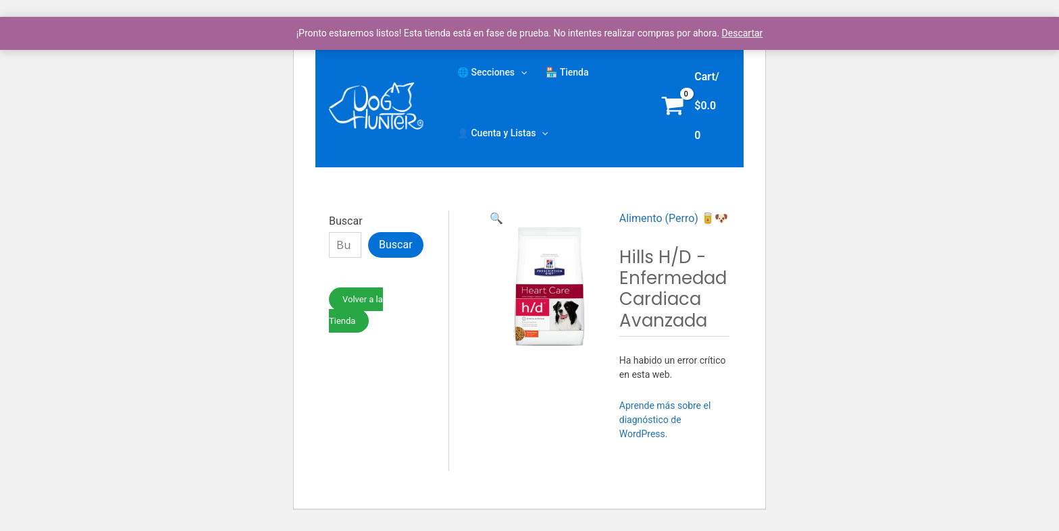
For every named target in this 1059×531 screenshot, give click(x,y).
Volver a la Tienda (356, 310)
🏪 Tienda (567, 72)
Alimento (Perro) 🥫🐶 (673, 218)
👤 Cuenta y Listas (502, 133)
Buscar (346, 221)
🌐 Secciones (492, 72)
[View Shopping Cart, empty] (693, 106)
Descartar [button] (742, 33)
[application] (521, 72)
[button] (496, 218)
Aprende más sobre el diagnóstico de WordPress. (665, 419)
